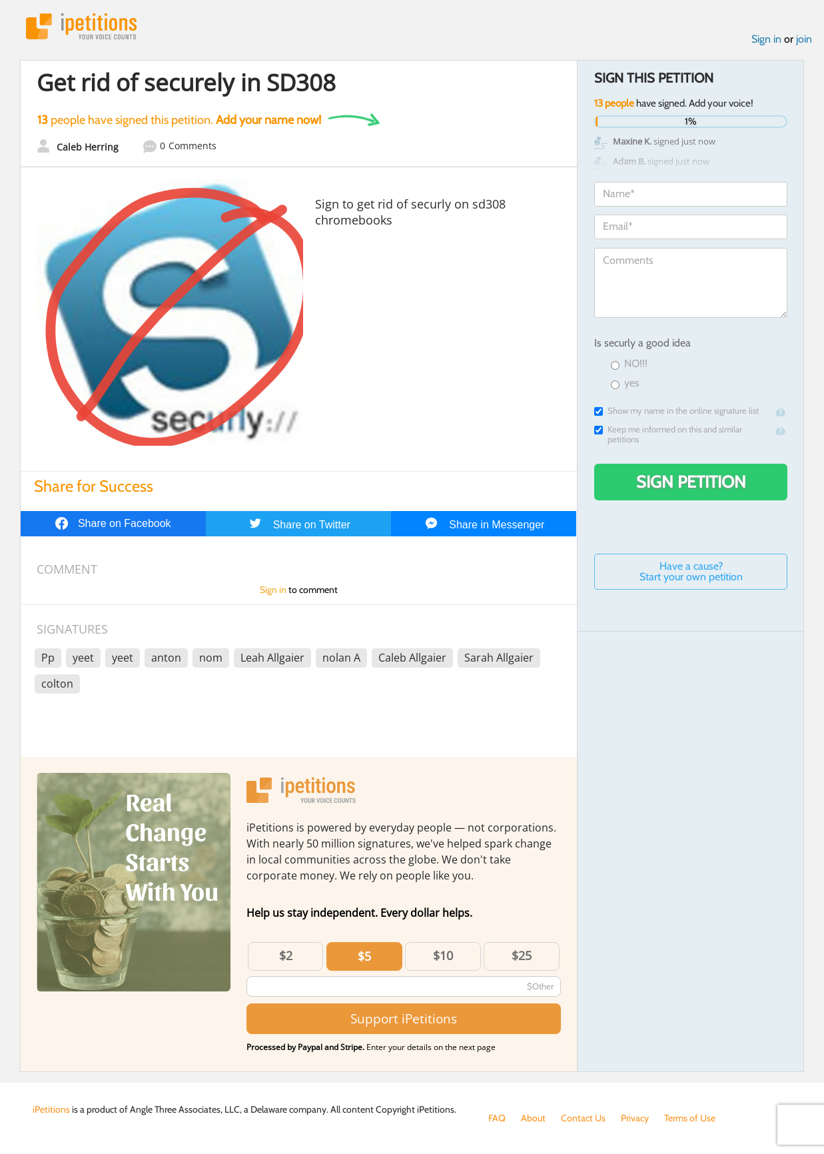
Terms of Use (689, 1118)
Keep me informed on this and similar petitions (668, 434)
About (533, 1118)
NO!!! (629, 364)
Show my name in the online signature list (676, 411)
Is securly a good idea (642, 342)
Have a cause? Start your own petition (691, 571)
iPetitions (81, 26)
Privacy (635, 1118)
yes (625, 383)
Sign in (766, 39)
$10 (443, 955)
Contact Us (583, 1118)
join (804, 39)
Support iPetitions (403, 1018)
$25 (522, 955)
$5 (364, 956)
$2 (285, 955)
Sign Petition (691, 482)
